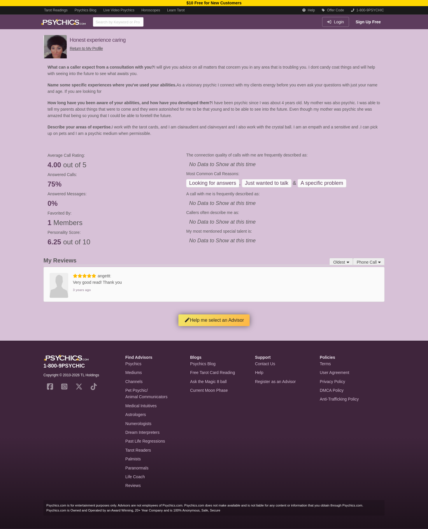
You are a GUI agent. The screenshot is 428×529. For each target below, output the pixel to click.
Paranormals (136, 468)
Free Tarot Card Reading (212, 372)
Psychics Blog (86, 10)
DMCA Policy (332, 390)
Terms (325, 363)
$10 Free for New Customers (213, 3)
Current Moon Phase (209, 390)
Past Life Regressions (145, 441)
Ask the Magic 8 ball (208, 381)
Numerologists (138, 423)
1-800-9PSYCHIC (367, 10)
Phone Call (369, 262)
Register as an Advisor (275, 381)
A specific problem (322, 183)
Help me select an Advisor (214, 320)
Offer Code (333, 10)
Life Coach (135, 476)
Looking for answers (212, 183)
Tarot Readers (138, 450)
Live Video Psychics (118, 10)
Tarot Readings (56, 10)
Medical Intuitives (141, 405)
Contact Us (265, 363)
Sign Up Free (368, 22)
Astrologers (135, 414)
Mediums (133, 372)
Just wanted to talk (266, 183)
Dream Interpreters (142, 432)
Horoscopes (150, 10)
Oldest (341, 262)
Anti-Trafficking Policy (339, 399)
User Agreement (334, 372)
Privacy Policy (332, 381)
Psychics (133, 363)
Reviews (133, 485)
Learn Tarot (176, 10)
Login (335, 22)
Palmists (133, 459)
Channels (134, 381)
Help (308, 10)
